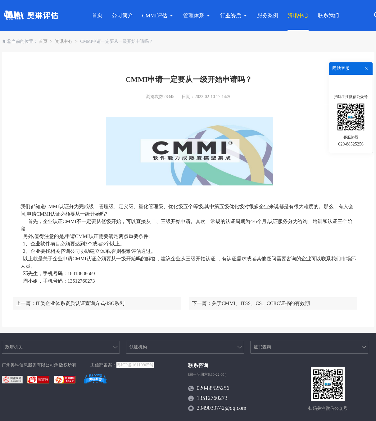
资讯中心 (298, 15)
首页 (97, 15)
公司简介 (122, 15)
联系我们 (328, 15)
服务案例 (267, 15)
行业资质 (234, 15)
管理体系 (197, 15)
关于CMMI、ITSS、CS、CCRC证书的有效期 (261, 303)
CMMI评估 (158, 15)
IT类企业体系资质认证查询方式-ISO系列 (80, 303)
